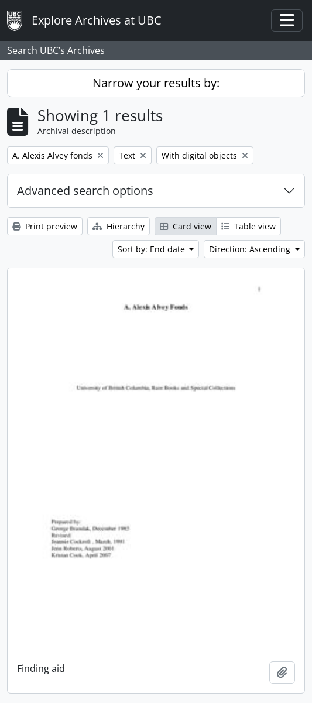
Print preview (44, 226)
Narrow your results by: (156, 83)
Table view (248, 226)
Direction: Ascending (251, 249)
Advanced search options (85, 190)
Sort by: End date (152, 249)
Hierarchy (118, 226)
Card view (185, 226)
